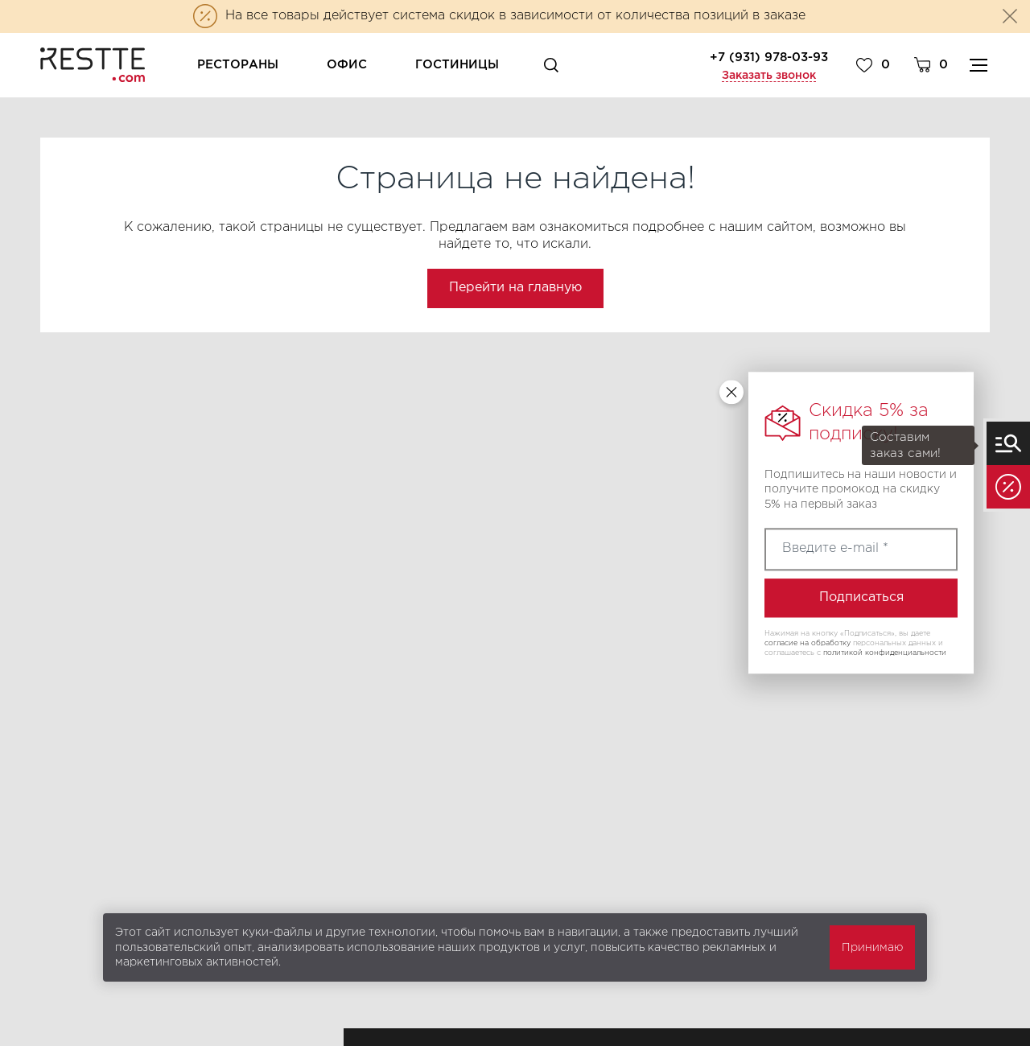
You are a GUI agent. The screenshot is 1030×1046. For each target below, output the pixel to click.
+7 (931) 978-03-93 (769, 57)
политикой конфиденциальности (884, 652)
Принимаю (872, 948)
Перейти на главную (515, 288)
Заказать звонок (769, 75)
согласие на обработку (807, 643)
